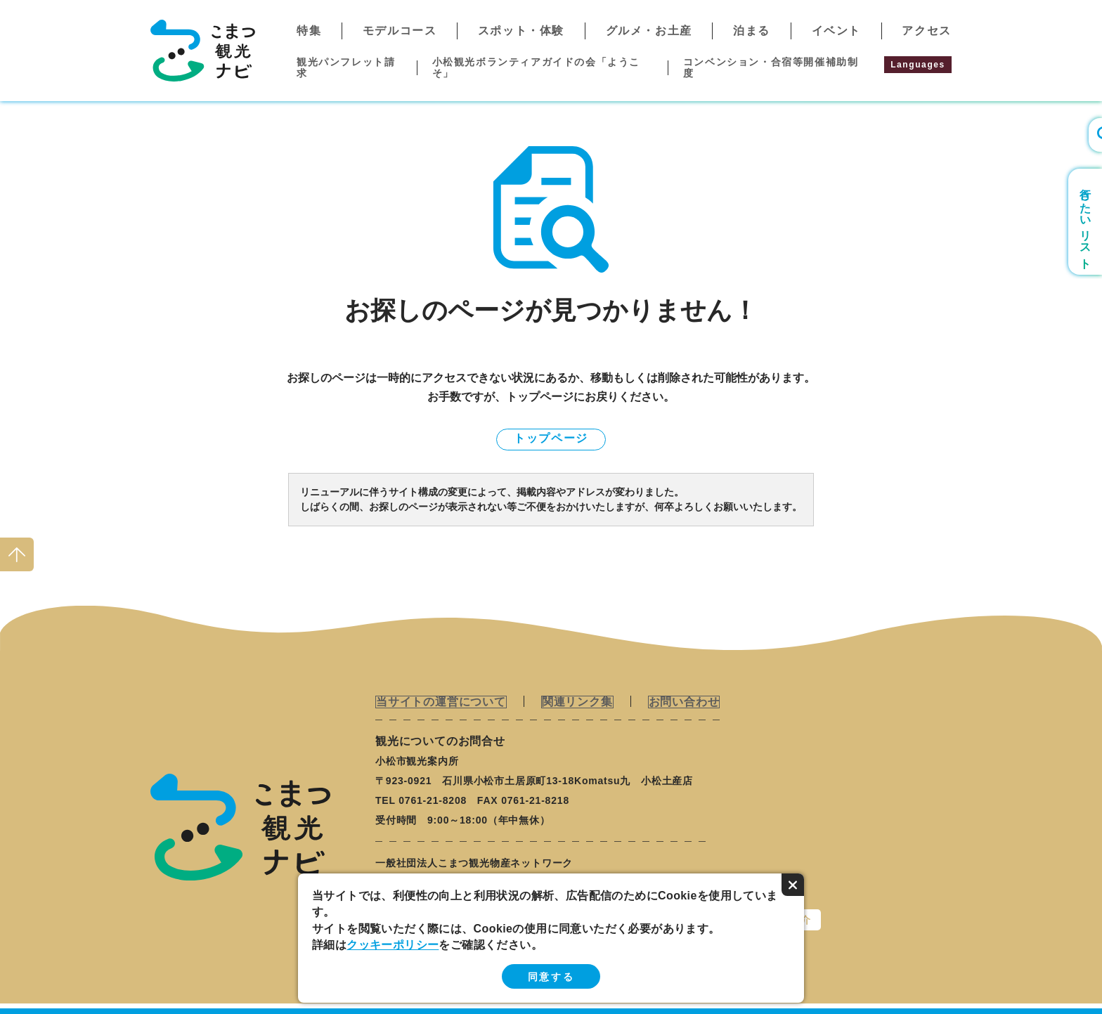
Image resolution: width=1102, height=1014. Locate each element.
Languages (917, 65)
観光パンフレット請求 (346, 67)
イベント (836, 31)
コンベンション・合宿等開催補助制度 (771, 67)
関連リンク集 (575, 701)
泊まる (751, 31)
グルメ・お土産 (649, 31)
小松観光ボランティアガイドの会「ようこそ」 (536, 67)
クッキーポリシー (392, 945)
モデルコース (400, 31)
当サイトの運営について (440, 701)
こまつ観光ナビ (202, 50)
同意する (551, 976)
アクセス (926, 31)
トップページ (551, 438)
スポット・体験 (521, 31)
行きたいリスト (1085, 222)
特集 (309, 31)
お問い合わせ (680, 701)
